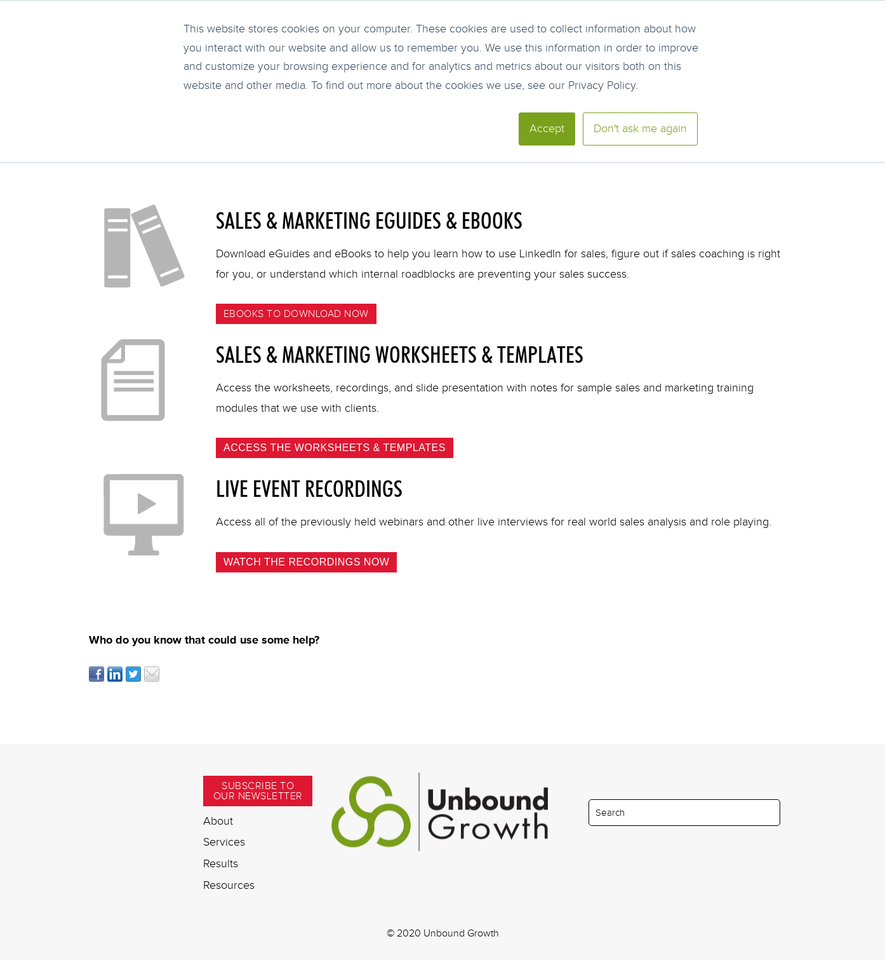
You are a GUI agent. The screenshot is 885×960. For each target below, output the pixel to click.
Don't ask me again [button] (640, 128)
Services (224, 841)
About (218, 821)
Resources (229, 885)
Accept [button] (546, 128)
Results (220, 863)
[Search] (685, 812)
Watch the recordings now (306, 562)
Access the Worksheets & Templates (334, 447)
